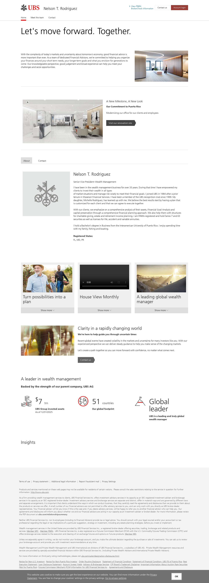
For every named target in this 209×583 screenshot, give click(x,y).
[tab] (26, 160)
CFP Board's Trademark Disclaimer (125, 564)
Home (23, 17)
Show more (47, 311)
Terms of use (24, 482)
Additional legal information (63, 482)
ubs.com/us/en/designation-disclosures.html (100, 556)
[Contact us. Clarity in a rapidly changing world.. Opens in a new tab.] (86, 360)
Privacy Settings (109, 482)
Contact (51, 17)
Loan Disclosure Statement (50, 564)
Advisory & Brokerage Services (96, 564)
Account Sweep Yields (72, 564)
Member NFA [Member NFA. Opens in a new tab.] (130, 534)
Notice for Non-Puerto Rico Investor (61, 561)
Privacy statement (40, 482)
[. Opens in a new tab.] (30, 7)
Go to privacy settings (115, 578)
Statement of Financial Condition (116, 561)
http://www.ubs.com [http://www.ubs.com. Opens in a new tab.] (40, 492)
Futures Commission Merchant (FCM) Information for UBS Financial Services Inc (72, 567)
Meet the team (37, 17)
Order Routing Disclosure (90, 561)
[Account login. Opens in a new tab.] (179, 7)
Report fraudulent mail (89, 482)
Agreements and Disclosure (121, 567)
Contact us (162, 7)
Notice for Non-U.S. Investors (31, 561)
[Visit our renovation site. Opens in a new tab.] (121, 123)
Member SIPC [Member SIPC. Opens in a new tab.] (32, 531)
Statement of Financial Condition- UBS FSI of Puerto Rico (157, 561)
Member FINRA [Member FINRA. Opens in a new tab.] (46, 531)
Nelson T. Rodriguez (60, 8)
